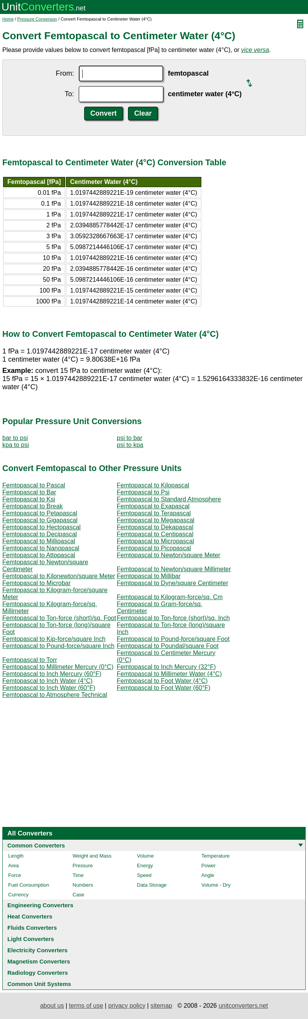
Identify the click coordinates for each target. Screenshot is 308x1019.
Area (13, 865)
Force (14, 875)
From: (65, 73)
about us (52, 1005)
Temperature (215, 856)
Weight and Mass (92, 856)
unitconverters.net (243, 1005)
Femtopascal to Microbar (36, 583)
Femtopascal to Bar (29, 492)
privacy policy (126, 1005)
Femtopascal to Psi (143, 492)
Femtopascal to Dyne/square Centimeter (172, 583)
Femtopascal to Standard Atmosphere (169, 499)
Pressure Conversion (37, 19)
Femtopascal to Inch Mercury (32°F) (166, 667)
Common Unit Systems (39, 984)
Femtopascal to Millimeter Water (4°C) (169, 674)
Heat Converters (29, 916)
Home (8, 19)
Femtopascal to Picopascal (154, 548)
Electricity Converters (37, 950)
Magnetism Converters (38, 961)
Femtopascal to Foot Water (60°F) (163, 688)
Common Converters (36, 845)
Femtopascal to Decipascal (39, 534)
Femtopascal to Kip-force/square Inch (54, 639)
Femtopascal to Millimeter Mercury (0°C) (57, 667)
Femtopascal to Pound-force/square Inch (58, 646)
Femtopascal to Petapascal (39, 513)
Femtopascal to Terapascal (154, 513)
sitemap (161, 1005)
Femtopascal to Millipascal (38, 541)
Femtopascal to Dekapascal (155, 527)
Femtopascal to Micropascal (155, 541)
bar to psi (15, 438)
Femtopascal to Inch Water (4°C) (47, 681)
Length (16, 856)
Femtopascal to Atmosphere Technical (54, 694)
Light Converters (30, 939)
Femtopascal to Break (32, 506)
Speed (144, 875)
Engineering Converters (40, 905)
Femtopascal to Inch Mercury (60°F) (51, 674)
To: (69, 94)
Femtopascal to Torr (29, 660)
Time (78, 875)
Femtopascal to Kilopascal (153, 485)
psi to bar (129, 438)
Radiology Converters (37, 972)
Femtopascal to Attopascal (38, 555)
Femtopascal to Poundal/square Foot (167, 646)
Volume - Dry (215, 885)
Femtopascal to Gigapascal (40, 520)
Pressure (83, 865)
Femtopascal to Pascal (33, 485)
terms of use (86, 1005)
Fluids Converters (32, 927)
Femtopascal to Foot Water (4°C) (162, 681)
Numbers (83, 885)
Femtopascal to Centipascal (155, 534)
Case (78, 895)
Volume (145, 856)
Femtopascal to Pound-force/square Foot (173, 639)
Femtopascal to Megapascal (155, 520)
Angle (207, 875)
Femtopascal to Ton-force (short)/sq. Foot (59, 618)
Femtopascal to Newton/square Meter (168, 555)
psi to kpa (130, 445)
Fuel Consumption (28, 885)
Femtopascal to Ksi (28, 499)
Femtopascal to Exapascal (153, 506)
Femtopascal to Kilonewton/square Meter (58, 576)
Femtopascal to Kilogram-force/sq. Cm (170, 597)
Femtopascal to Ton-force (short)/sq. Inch (173, 618)
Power (208, 865)
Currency (18, 895)
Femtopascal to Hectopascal (41, 527)
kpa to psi (15, 445)
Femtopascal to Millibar (149, 576)
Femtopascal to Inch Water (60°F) (48, 688)
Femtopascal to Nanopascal (40, 548)
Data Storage (152, 885)
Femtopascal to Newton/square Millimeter (174, 569)
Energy (145, 865)
